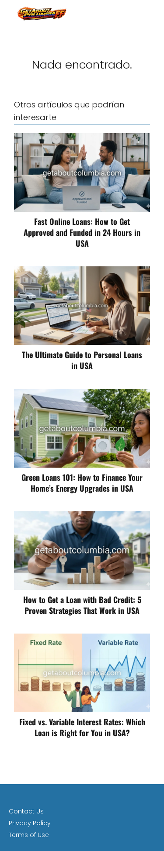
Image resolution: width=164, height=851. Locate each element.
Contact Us (26, 811)
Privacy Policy (30, 823)
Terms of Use (29, 834)
